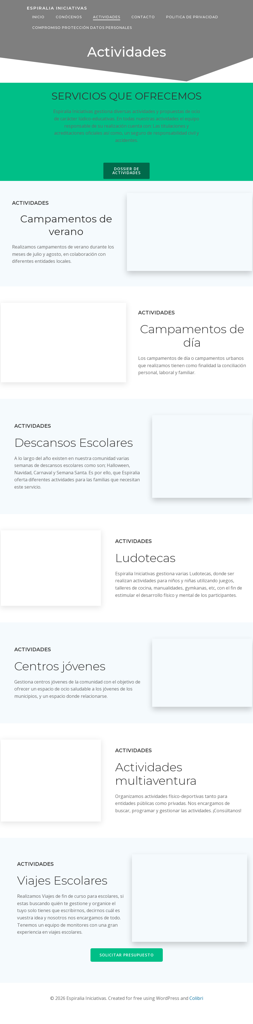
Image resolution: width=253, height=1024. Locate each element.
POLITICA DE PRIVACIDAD (191, 11)
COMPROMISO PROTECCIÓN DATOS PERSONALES (81, 21)
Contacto (142, 11)
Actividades (105, 11)
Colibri (196, 1009)
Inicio (37, 11)
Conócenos (68, 11)
